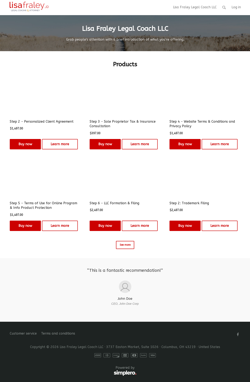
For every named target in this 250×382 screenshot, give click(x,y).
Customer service (23, 333)
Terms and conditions (58, 333)
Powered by (73, 371)
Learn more (60, 144)
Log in (236, 7)
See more (125, 244)
